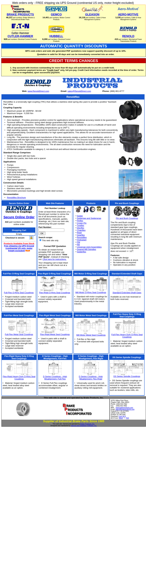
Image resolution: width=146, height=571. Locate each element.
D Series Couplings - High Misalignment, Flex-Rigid (91, 377)
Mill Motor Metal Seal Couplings (91, 335)
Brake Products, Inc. (87, 424)
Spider (80, 216)
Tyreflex (80, 225)
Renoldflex (82, 237)
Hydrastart (82, 240)
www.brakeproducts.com (124, 407)
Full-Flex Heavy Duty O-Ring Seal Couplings (127, 335)
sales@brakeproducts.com (124, 409)
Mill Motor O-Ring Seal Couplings (90, 292)
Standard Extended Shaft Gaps (127, 292)
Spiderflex (81, 252)
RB (78, 244)
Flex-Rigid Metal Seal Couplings (55, 334)
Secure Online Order (19, 217)
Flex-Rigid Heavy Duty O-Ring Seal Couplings (19, 377)
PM (78, 242)
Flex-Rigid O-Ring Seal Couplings (54, 292)
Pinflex (80, 220)
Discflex (80, 228)
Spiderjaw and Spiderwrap (89, 218)
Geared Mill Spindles (86, 249)
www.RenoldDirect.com (38, 91)
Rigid (79, 232)
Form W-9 (122, 416)
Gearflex (81, 235)
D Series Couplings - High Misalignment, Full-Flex (55, 377)
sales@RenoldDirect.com (79, 91)
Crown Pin (82, 223)
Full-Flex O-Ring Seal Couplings (19, 292)
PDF (127, 418)
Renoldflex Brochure (16, 197)
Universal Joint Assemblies (89, 247)
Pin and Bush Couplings (127, 218)
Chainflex (81, 230)
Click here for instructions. (55, 259)
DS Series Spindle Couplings (127, 376)
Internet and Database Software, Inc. (84, 425)
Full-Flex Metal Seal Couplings (19, 334)
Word (121, 418)
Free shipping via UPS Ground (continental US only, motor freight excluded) (19, 248)
